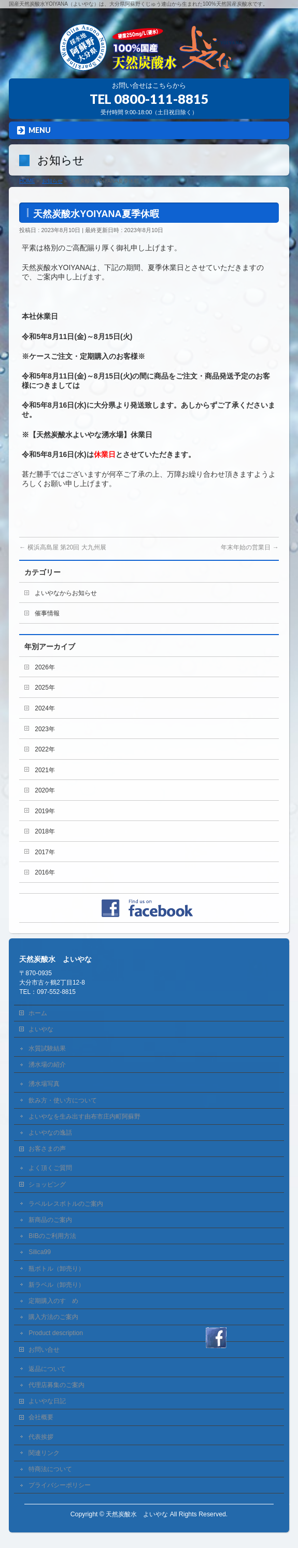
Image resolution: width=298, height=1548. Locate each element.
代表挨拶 (41, 1437)
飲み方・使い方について (63, 1100)
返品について (47, 1368)
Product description (56, 1333)
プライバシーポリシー (60, 1485)
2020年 (45, 790)
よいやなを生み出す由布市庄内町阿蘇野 (84, 1116)
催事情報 (47, 613)
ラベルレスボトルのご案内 (66, 1203)
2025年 (45, 687)
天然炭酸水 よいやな (137, 1514)
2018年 (45, 831)
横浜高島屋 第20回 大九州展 (62, 547)
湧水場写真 (44, 1083)
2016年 (45, 872)
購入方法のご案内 (53, 1317)
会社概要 (41, 1417)
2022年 (45, 749)
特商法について (50, 1469)
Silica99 (40, 1252)
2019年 (45, 811)
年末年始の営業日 (249, 547)
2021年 (45, 770)
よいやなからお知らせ (66, 593)
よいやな (41, 1029)
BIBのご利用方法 (52, 1236)
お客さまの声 (47, 1148)
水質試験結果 (47, 1048)
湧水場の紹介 (47, 1064)
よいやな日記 (47, 1401)
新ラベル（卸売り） (56, 1284)
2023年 (45, 729)
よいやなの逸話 (50, 1132)
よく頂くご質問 (50, 1168)
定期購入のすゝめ (53, 1300)
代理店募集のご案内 (56, 1385)
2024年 (45, 708)
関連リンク (44, 1453)
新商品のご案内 (50, 1219)
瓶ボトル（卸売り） (56, 1268)
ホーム (38, 1013)
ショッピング (47, 1184)
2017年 (45, 852)
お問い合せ (44, 1349)
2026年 (45, 667)
